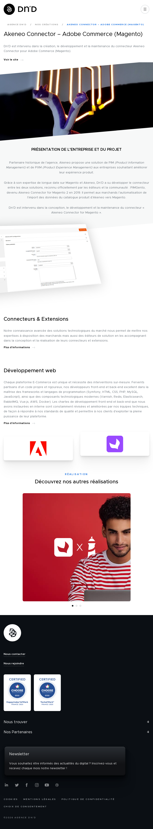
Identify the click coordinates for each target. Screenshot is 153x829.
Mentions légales (39, 799)
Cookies (11, 799)
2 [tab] (77, 606)
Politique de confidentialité (88, 799)
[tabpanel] (76, 547)
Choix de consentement (25, 806)
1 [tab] (73, 606)
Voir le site (14, 59)
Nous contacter (14, 654)
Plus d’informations (19, 347)
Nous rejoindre (14, 663)
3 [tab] (81, 606)
